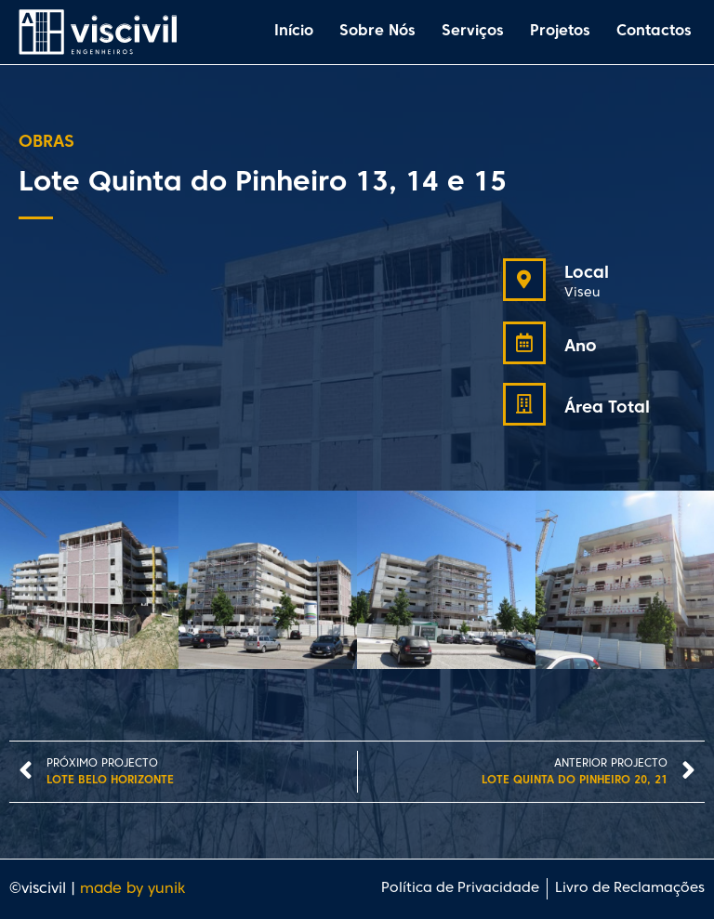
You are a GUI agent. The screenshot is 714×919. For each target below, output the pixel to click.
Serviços (473, 31)
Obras (46, 143)
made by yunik (132, 889)
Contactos (654, 31)
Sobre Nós (377, 31)
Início (293, 31)
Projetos (560, 31)
